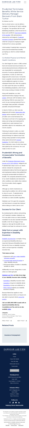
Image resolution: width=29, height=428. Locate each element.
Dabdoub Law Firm (7, 275)
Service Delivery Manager (8, 316)
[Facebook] (10, 402)
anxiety (4, 98)
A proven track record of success (13, 260)
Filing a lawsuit (7, 287)
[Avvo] (13, 402)
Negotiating (6, 285)
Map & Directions (14, 383)
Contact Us (14, 370)
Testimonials (14, 366)
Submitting (6, 280)
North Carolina (11, 314)
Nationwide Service (14, 363)
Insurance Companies (7, 317)
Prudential (4, 314)
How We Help (14, 361)
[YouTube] (16, 402)
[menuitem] (7, 425)
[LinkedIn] (19, 402)
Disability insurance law (8, 238)
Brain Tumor (18, 316)
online (9, 309)
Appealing (6, 283)
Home (14, 356)
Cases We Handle (14, 359)
